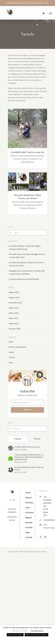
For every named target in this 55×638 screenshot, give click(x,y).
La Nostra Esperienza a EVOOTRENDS (24, 279)
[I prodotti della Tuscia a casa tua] (10, 447)
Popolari (17, 439)
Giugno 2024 (14, 297)
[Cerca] (11, 232)
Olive (11, 342)
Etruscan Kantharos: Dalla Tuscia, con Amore (27, 197)
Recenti (37, 439)
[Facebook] (10, 500)
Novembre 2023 (15, 302)
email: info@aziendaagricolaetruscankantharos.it (45, 526)
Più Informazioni (37, 631)
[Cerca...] (27, 232)
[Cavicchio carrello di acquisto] (43, 13)
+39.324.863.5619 (45, 520)
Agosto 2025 (14, 292)
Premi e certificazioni (17, 347)
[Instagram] (14, 500)
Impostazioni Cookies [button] (19, 631)
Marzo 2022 (14, 313)
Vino (11, 362)
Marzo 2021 (14, 318)
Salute (11, 352)
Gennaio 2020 (14, 328)
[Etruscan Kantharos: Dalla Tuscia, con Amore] (10, 468)
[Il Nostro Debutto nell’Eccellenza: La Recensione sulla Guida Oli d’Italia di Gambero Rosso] (10, 457)
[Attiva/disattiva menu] (50, 13)
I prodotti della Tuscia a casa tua (27, 152)
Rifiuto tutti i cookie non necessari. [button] (36, 635)
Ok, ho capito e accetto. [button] (15, 635)
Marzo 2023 (14, 308)
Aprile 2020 (13, 323)
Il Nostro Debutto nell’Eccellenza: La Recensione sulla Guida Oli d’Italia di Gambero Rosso (28, 457)
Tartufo (12, 357)
